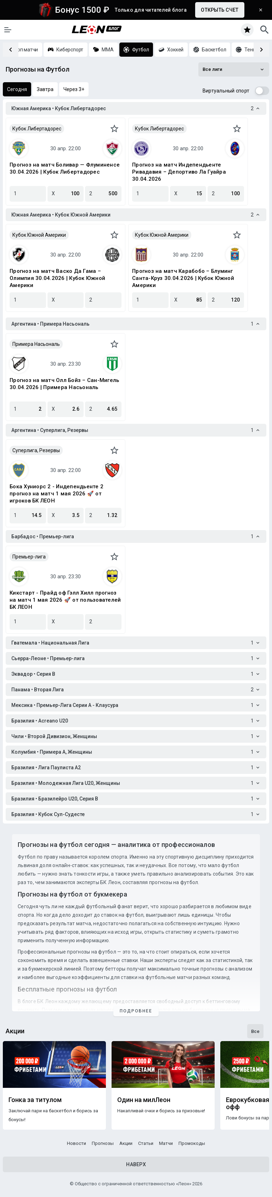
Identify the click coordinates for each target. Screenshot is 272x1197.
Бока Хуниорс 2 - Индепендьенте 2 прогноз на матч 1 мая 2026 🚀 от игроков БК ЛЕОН (56, 493)
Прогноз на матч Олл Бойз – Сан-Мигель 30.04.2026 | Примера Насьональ (64, 383)
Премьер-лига (29, 557)
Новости (76, 1143)
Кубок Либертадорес (36, 128)
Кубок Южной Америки (39, 235)
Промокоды (191, 1143)
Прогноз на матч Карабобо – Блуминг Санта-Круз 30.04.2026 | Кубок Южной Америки (183, 278)
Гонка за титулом (35, 1099)
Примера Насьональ (36, 344)
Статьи (145, 1143)
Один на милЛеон (143, 1099)
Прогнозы (103, 1143)
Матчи (166, 1143)
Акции (125, 1143)
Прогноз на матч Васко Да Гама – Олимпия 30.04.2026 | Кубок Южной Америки (57, 278)
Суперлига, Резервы (36, 450)
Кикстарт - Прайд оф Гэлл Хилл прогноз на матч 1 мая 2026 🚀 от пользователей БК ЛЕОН (65, 600)
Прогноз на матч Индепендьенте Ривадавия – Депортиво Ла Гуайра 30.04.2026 (179, 172)
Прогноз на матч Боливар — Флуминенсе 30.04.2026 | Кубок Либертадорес (65, 168)
